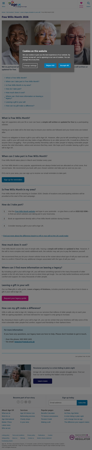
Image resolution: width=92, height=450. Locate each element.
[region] (46, 58)
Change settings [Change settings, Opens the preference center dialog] (30, 65)
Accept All (64, 65)
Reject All (50, 65)
